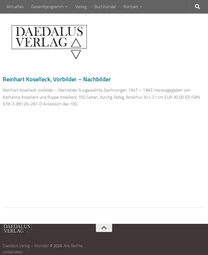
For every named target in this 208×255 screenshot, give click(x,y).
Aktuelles (15, 6)
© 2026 (56, 245)
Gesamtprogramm (47, 6)
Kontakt (130, 6)
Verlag (81, 6)
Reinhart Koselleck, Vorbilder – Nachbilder (57, 79)
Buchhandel (105, 6)
